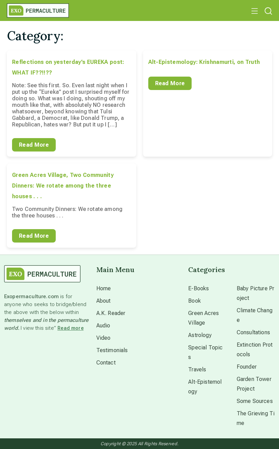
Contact (106, 362)
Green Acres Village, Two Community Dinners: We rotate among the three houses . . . (63, 186)
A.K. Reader (111, 313)
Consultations (253, 332)
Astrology (199, 335)
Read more (70, 328)
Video (103, 338)
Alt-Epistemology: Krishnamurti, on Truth (204, 62)
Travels (197, 369)
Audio (103, 325)
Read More (34, 145)
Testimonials (112, 350)
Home (103, 288)
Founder (247, 366)
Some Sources (255, 401)
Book (194, 301)
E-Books (198, 288)
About (103, 301)
